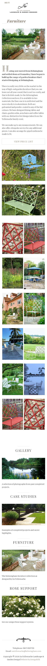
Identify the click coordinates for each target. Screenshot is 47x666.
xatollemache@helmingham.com (26, 651)
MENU (7, 2)
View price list (23, 141)
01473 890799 (28, 648)
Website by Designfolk (30, 659)
